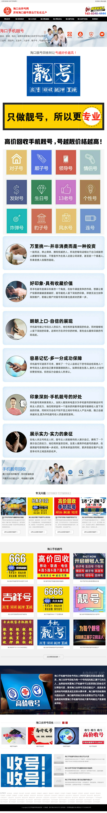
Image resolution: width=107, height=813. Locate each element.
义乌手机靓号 (96, 802)
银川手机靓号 (93, 746)
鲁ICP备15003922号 (54, 807)
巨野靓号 (80, 793)
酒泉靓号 (51, 793)
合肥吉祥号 (47, 795)
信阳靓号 (15, 793)
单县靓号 (92, 793)
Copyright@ (25, 807)
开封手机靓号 (46, 802)
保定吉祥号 (69, 795)
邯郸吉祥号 (61, 795)
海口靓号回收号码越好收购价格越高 (53, 581)
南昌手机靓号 (79, 799)
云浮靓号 (20, 795)
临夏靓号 (45, 793)
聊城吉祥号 (32, 797)
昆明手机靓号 (21, 799)
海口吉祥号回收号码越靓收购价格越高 (78, 768)
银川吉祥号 (75, 797)
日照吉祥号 (46, 797)
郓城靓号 (68, 793)
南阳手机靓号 (54, 802)
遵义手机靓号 (4, 802)
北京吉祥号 (18, 797)
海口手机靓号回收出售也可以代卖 (77, 756)
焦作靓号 (27, 793)
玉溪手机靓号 (12, 799)
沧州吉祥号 (54, 795)
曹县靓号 (98, 793)
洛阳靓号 (33, 793)
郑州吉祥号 (90, 795)
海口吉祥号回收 (83, 19)
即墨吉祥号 (68, 797)
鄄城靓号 (74, 793)
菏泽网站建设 (70, 807)
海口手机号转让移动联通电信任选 (89, 581)
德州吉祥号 (39, 797)
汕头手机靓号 (71, 802)
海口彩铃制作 (19, 19)
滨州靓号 (62, 793)
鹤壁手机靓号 (13, 746)
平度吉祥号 (61, 797)
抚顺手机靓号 (46, 799)
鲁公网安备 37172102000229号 (83, 807)
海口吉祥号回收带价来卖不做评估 (17, 614)
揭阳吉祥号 (82, 797)
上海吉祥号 (11, 797)
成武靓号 (86, 793)
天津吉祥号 (3, 797)
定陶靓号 (14, 795)
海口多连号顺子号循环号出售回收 (39, 517)
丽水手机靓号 (4, 799)
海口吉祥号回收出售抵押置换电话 (93, 517)
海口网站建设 (45, 19)
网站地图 (103, 1)
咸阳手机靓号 (37, 799)
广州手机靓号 (98, 797)
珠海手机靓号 (90, 797)
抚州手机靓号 (63, 799)
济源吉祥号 (76, 795)
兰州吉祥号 (83, 795)
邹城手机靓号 (66, 746)
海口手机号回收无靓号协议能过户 (89, 647)
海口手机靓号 (96, 799)
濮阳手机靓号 (63, 802)
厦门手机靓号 (12, 802)
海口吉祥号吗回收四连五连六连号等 (90, 614)
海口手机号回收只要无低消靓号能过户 (78, 780)
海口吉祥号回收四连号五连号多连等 (53, 647)
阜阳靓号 (57, 793)
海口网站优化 (57, 19)
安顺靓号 (39, 793)
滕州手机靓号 (40, 746)
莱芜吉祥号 (25, 797)
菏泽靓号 (2, 795)
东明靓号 (8, 795)
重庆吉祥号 (97, 795)
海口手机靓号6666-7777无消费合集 (53, 614)
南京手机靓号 (88, 799)
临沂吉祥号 (53, 797)
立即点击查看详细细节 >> (11, 532)
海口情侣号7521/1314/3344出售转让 (17, 647)
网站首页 (7, 19)
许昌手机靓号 (29, 802)
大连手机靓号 (54, 799)
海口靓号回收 (70, 19)
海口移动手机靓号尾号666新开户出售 (17, 581)
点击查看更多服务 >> (53, 657)
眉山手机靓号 (29, 799)
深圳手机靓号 (88, 802)
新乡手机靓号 (21, 802)
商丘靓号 (21, 793)
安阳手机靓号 (79, 802)
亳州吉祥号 (40, 795)
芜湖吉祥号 (33, 795)
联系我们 (97, 1)
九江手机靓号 (71, 799)
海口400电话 (32, 19)
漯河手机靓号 (37, 802)
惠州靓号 (26, 795)
